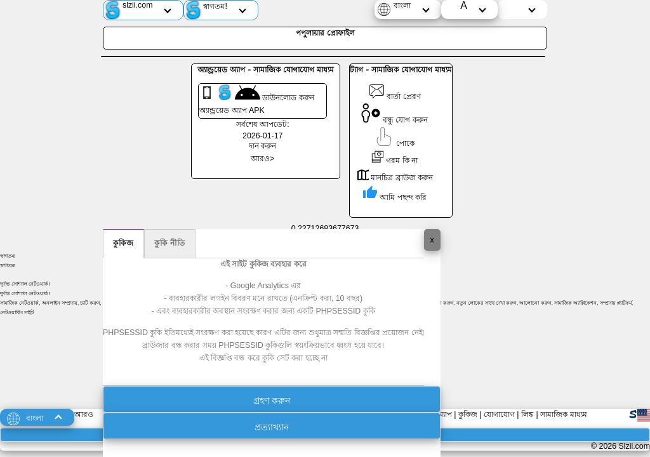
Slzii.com (634, 446)
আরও (83, 414)
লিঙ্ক (527, 414)
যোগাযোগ (499, 414)
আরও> (262, 158)
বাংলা (402, 5)
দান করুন (262, 146)
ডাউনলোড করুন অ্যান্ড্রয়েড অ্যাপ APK (256, 99)
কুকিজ (123, 243)
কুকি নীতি (169, 243)
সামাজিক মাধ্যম (563, 414)
